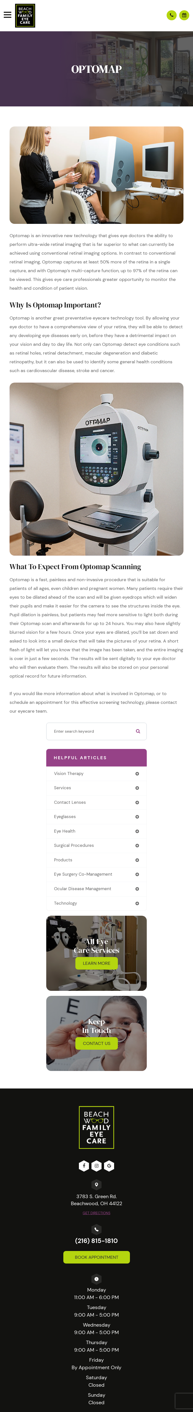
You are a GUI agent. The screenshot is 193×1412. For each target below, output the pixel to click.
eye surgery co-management (83, 874)
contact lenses (70, 802)
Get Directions (96, 1213)
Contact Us (96, 1043)
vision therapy (68, 773)
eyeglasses (65, 816)
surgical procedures (74, 845)
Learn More (96, 963)
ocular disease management (82, 888)
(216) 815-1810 (96, 1241)
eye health (64, 831)
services (62, 788)
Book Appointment (96, 1257)
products (63, 860)
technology (65, 903)
